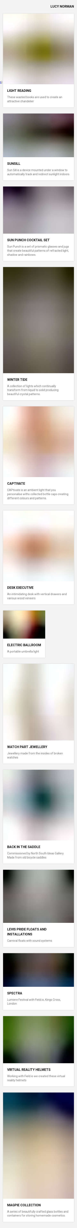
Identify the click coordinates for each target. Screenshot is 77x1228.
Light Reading (19, 91)
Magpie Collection (24, 1205)
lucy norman (62, 6)
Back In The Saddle (23, 847)
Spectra (14, 993)
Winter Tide (17, 380)
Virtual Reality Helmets (29, 1070)
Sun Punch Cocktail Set (28, 240)
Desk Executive (20, 588)
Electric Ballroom (24, 645)
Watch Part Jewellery (27, 747)
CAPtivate (16, 484)
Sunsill (13, 164)
